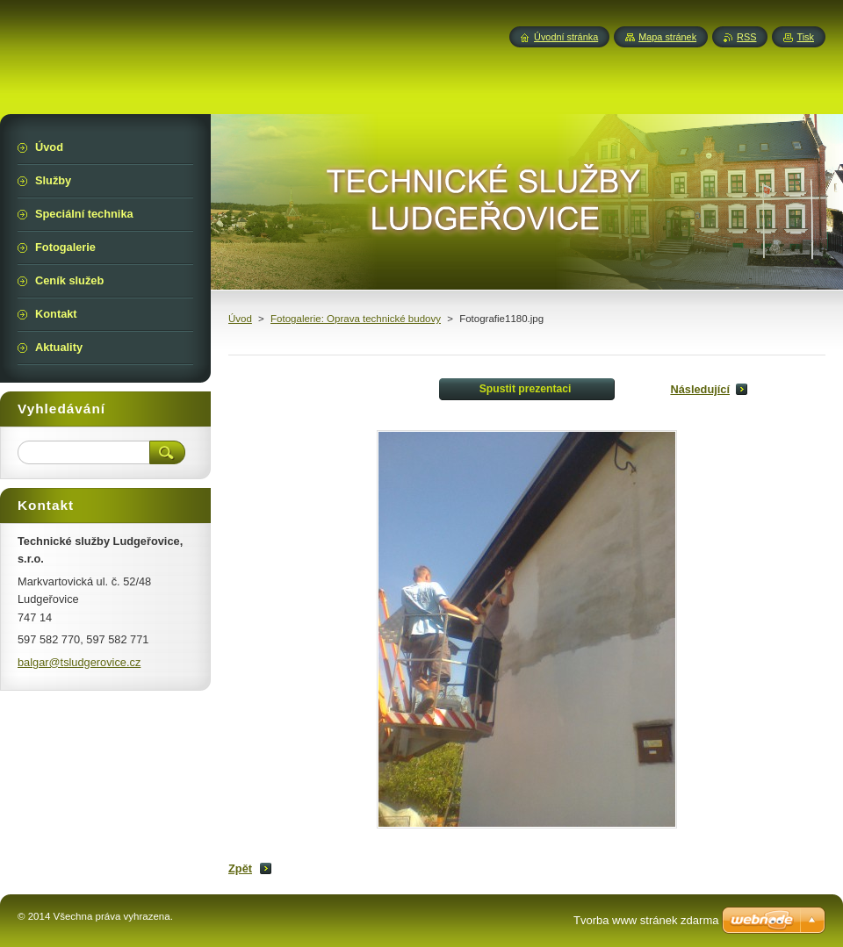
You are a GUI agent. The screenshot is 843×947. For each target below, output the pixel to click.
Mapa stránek (667, 37)
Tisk (805, 37)
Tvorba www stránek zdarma (645, 920)
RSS (746, 37)
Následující (700, 389)
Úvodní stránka (566, 37)
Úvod (240, 318)
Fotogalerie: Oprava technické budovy (355, 318)
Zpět (240, 868)
